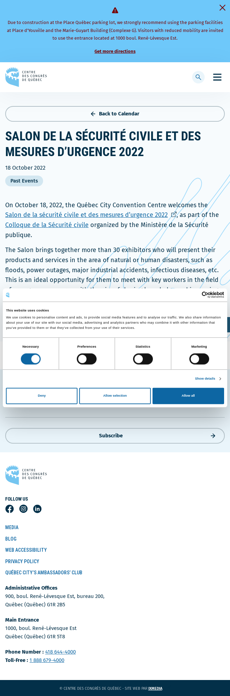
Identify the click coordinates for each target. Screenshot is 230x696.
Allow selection (115, 396)
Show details (205, 378)
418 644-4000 (60, 652)
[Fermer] (222, 7)
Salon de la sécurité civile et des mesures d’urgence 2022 (90, 215)
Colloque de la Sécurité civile (47, 225)
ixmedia (159, 688)
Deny (42, 396)
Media (11, 527)
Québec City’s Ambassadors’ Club (43, 572)
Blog (10, 539)
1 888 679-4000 (47, 660)
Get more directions (115, 51)
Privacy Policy (22, 561)
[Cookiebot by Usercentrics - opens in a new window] (193, 295)
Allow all (188, 396)
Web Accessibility (26, 550)
